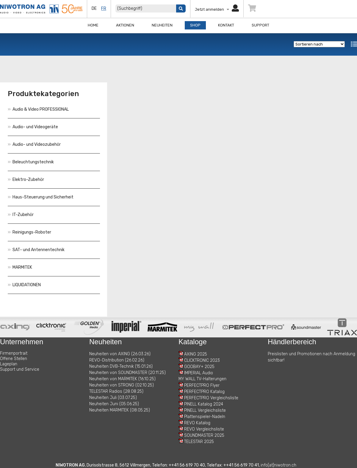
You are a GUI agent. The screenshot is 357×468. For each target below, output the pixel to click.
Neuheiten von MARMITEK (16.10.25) (122, 378)
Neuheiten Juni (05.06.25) (114, 403)
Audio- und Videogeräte (33, 126)
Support (260, 25)
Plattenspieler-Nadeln (204, 416)
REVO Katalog (197, 422)
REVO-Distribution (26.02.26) (116, 360)
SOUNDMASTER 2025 (204, 435)
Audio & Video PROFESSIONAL (38, 109)
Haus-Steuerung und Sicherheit (40, 197)
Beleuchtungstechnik (31, 162)
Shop (195, 25)
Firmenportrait (13, 353)
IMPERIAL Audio (198, 372)
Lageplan (8, 364)
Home (93, 25)
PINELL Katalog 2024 (203, 404)
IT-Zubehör (21, 214)
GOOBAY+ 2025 (199, 366)
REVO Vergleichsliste (204, 429)
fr (103, 8)
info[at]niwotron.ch (278, 465)
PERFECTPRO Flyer (202, 385)
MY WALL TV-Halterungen (202, 378)
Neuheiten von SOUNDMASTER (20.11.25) (127, 372)
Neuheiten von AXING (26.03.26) (120, 353)
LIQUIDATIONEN (24, 284)
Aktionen (125, 25)
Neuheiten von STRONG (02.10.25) (121, 385)
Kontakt (226, 25)
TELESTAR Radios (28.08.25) (116, 391)
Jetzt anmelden (217, 9)
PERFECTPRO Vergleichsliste (211, 397)
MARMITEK (20, 267)
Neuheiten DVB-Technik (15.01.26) (121, 366)
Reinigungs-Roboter (29, 232)
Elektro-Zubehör (26, 179)
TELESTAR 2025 (199, 441)
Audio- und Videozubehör (34, 144)
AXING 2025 (195, 354)
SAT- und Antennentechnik (36, 249)
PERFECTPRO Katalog (204, 391)
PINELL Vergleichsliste (205, 410)
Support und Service (19, 369)
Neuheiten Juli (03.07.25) (113, 397)
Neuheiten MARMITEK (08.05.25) (119, 410)
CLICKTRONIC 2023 (202, 360)
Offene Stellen (13, 358)
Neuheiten (162, 25)
